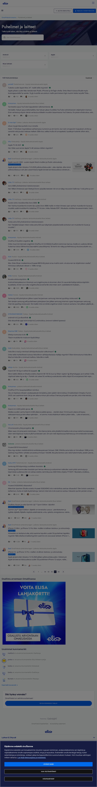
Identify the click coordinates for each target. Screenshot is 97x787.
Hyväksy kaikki (48, 764)
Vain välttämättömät (48, 772)
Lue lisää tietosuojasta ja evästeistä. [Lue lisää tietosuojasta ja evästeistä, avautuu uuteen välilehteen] (31, 757)
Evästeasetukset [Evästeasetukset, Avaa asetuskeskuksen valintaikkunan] (48, 779)
